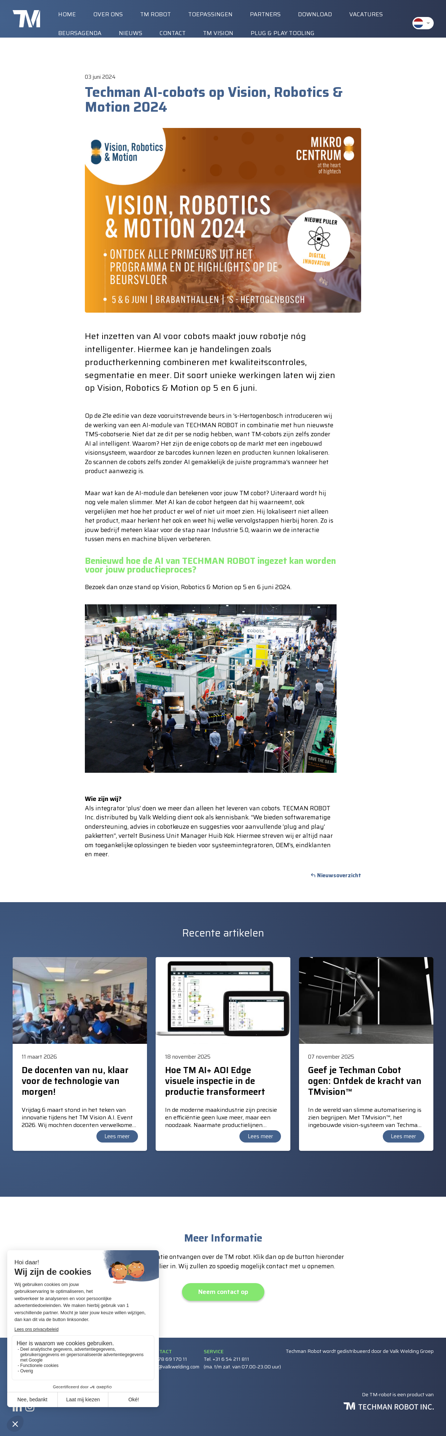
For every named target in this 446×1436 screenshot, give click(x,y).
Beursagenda (79, 33)
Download (315, 14)
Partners (265, 14)
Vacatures (366, 14)
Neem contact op (223, 1292)
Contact (173, 33)
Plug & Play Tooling (283, 33)
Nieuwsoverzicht (339, 875)
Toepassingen (210, 14)
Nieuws (130, 33)
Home (67, 14)
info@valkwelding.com (174, 1367)
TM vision (218, 33)
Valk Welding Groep (412, 1351)
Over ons (108, 14)
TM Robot (155, 14)
